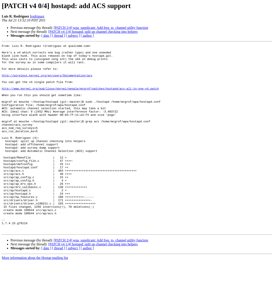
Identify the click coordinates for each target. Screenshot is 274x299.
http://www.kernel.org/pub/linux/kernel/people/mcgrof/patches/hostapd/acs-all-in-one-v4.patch (80, 98)
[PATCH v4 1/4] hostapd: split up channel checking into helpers (93, 31)
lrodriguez (37, 16)
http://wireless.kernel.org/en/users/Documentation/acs (47, 82)
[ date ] (46, 35)
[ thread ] (58, 35)
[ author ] (87, 35)
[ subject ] (73, 35)
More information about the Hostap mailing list (35, 295)
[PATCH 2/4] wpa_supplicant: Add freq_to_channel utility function (101, 28)
